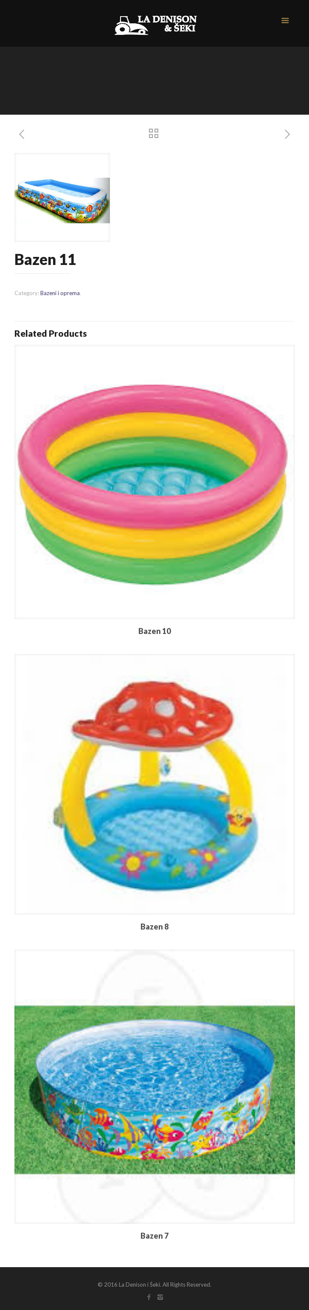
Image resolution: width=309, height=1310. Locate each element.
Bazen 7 (154, 1235)
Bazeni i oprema (60, 293)
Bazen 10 (154, 631)
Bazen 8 (154, 926)
